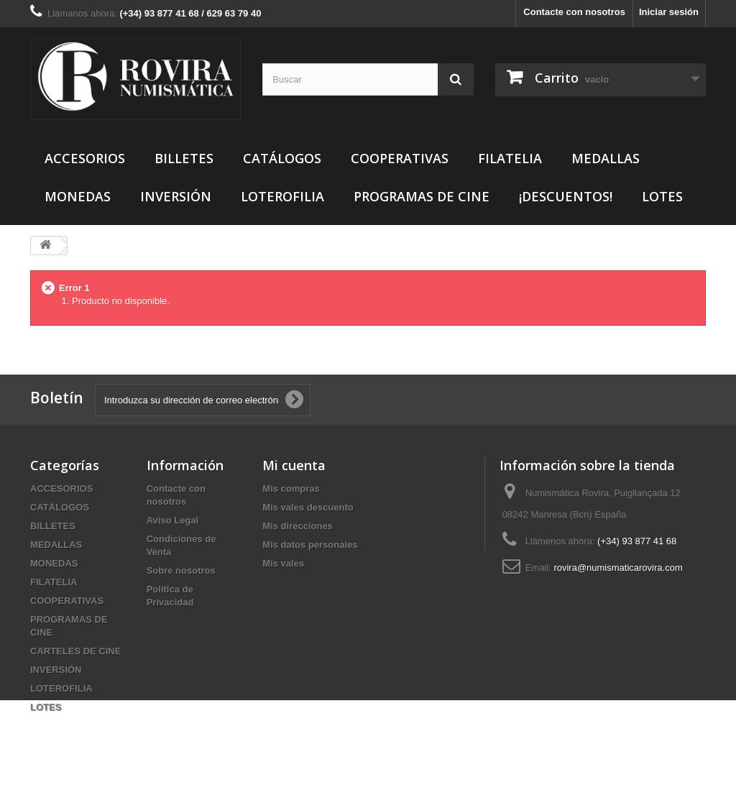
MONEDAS (78, 196)
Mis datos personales (309, 544)
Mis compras (290, 488)
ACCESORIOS (85, 158)
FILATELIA (510, 158)
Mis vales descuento (307, 507)
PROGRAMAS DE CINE (421, 196)
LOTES (662, 196)
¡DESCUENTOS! (565, 196)
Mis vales (283, 563)
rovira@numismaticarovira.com (617, 567)
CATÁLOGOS (282, 158)
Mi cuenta (294, 465)
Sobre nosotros (181, 570)
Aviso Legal (172, 520)
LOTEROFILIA (282, 196)
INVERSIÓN (175, 196)
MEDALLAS (605, 158)
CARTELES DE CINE (75, 651)
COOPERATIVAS (399, 158)
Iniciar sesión (669, 11)
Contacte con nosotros (574, 11)
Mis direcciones (297, 525)
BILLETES (184, 158)
